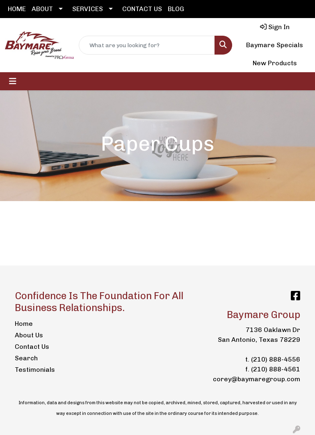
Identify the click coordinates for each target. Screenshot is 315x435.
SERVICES (87, 9)
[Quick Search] (147, 45)
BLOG (176, 9)
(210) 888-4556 (275, 359)
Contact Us (32, 346)
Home (24, 323)
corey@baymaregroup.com (256, 379)
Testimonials (34, 369)
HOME (17, 9)
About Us (29, 335)
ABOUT (42, 9)
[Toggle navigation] (12, 81)
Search (26, 358)
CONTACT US (142, 9)
